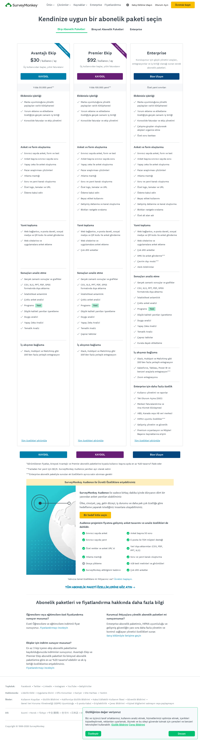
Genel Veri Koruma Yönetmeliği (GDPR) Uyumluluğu (47, 703)
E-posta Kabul (84, 703)
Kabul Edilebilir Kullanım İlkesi (109, 699)
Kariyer (78, 692)
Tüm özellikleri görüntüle (34, 440)
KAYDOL (43, 76)
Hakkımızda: (12, 692)
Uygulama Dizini (45, 692)
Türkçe (42, 712)
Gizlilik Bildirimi (119, 724)
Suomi (24, 712)
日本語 (74, 712)
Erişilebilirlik (100, 703)
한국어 (65, 712)
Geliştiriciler (85, 686)
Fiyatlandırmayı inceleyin (54, 627)
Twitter (37, 686)
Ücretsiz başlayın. (123, 579)
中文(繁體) (53, 712)
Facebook (26, 686)
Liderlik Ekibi (28, 692)
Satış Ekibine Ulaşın (142, 4)
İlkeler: (8, 699)
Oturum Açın (161, 4)
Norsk (33, 712)
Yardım (103, 692)
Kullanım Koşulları (30, 699)
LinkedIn (47, 686)
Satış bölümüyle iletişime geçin (124, 635)
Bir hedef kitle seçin (95, 515)
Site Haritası (91, 692)
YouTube (72, 686)
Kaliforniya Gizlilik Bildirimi (76, 699)
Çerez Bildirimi (137, 724)
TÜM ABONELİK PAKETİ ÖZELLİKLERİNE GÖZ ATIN (100, 587)
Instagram (60, 686)
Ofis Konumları (64, 692)
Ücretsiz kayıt (183, 5)
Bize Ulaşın (156, 76)
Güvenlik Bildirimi (136, 699)
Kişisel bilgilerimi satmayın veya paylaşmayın (150, 703)
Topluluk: (10, 686)
